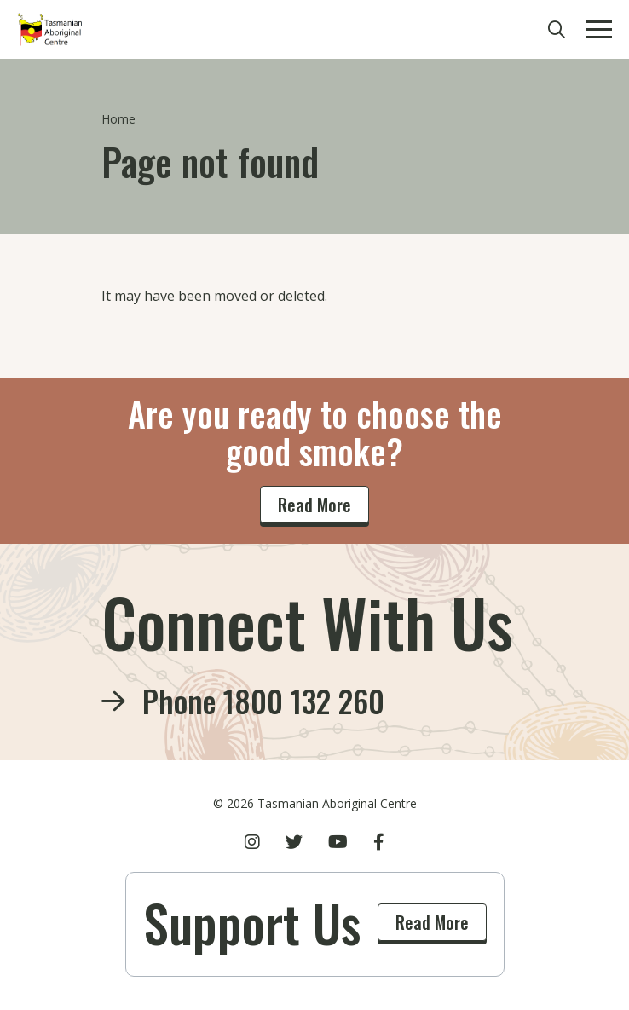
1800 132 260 (303, 700)
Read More (314, 504)
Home (118, 119)
